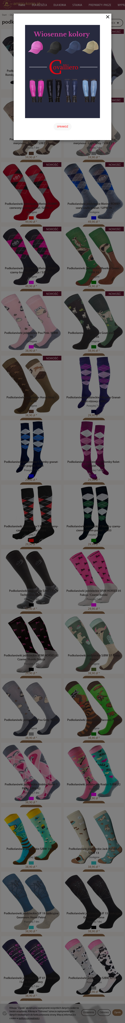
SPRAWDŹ (62, 127)
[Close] (108, 17)
